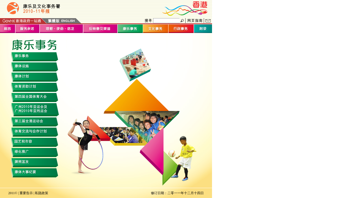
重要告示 (26, 193)
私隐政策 (41, 193)
